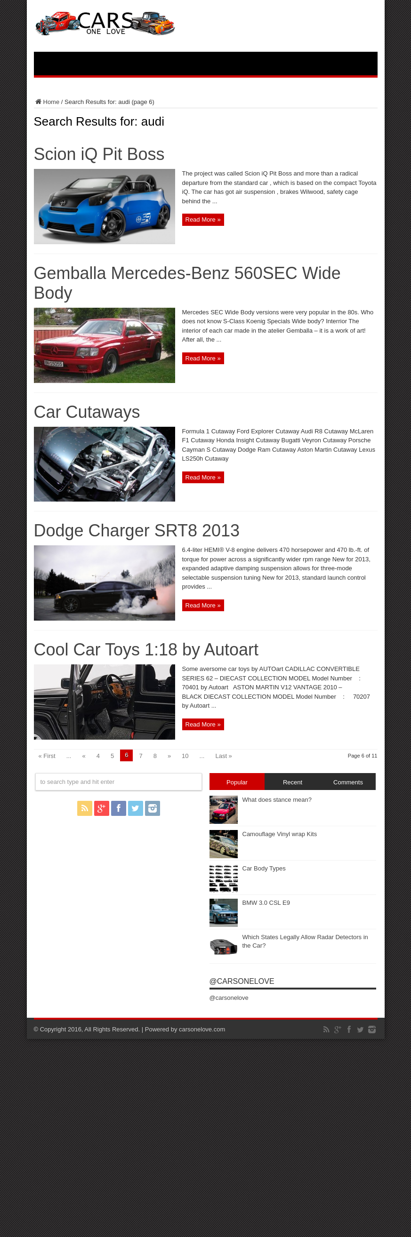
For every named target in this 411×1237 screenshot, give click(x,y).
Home (47, 101)
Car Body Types (264, 868)
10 (185, 755)
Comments (348, 782)
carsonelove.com (202, 1029)
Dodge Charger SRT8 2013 (137, 530)
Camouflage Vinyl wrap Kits (279, 834)
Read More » (203, 219)
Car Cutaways (87, 412)
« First (47, 755)
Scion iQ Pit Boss (99, 154)
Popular (237, 782)
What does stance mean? (277, 799)
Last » (223, 755)
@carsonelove (242, 981)
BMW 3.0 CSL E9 (266, 902)
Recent (292, 782)
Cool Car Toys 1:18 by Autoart (146, 649)
